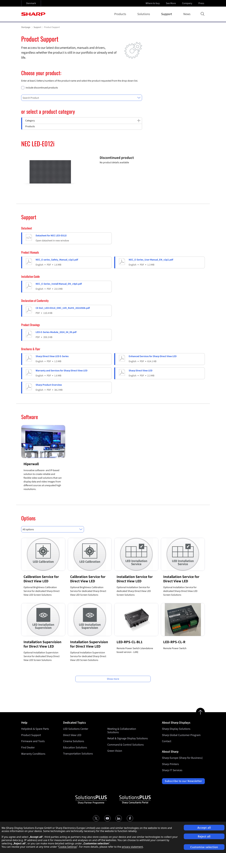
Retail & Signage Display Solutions (127, 738)
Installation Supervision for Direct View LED (42, 644)
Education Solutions (75, 747)
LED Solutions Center (75, 729)
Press (201, 3)
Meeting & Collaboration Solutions (121, 730)
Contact (166, 741)
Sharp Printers (170, 764)
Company (187, 3)
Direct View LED (72, 735)
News (186, 14)
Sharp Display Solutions (176, 729)
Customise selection (204, 847)
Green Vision (114, 751)
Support (167, 14)
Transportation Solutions (78, 754)
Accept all (204, 827)
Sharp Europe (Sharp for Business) (182, 758)
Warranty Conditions (33, 754)
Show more (113, 679)
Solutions (144, 14)
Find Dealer (28, 747)
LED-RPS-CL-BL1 (130, 642)
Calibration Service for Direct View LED (41, 579)
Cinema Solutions (73, 741)
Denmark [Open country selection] (31, 3)
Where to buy (153, 3)
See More (171, 3)
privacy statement (132, 846)
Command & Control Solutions (125, 745)
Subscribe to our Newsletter (183, 781)
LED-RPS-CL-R (174, 642)
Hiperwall (31, 464)
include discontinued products (42, 87)
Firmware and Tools (33, 741)
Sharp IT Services (172, 770)
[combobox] (81, 98)
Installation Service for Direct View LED (135, 579)
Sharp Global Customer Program (181, 735)
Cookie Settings (68, 846)
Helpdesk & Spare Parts (35, 729)
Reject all (204, 836)
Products (120, 14)
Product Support (31, 735)
